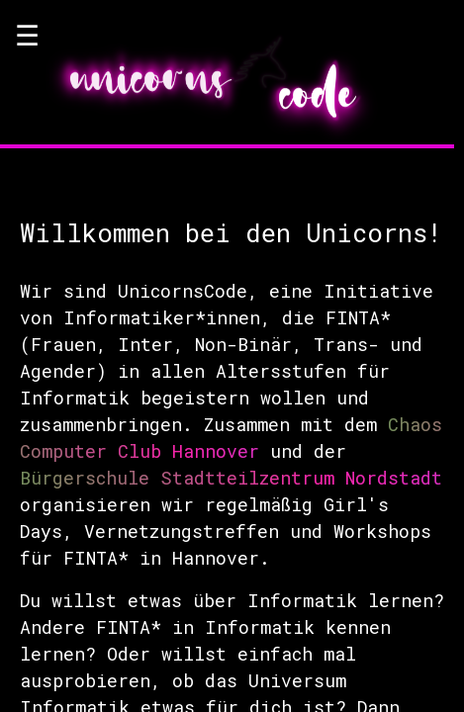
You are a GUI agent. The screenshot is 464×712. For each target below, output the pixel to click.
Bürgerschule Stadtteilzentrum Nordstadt (231, 478)
